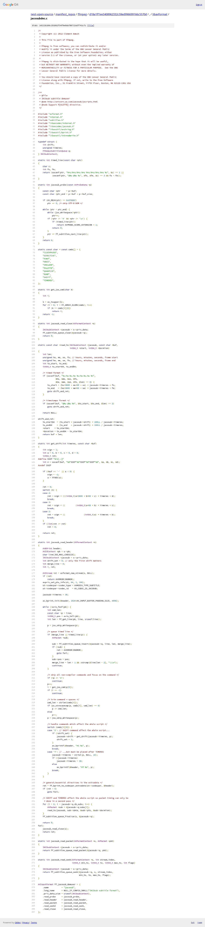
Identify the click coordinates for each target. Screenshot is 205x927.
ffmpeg (82, 14)
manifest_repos (65, 14)
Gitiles (17, 922)
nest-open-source (42, 14)
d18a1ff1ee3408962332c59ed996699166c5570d (118, 14)
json (199, 922)
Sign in (199, 4)
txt (192, 922)
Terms (34, 922)
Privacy (25, 922)
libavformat (159, 14)
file (90, 25)
